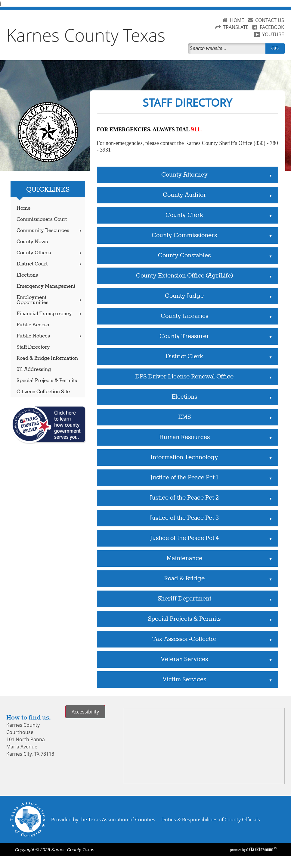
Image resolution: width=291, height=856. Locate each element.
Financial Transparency (50, 314)
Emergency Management (46, 286)
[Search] (228, 48)
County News (32, 242)
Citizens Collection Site (43, 392)
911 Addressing (34, 369)
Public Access (33, 325)
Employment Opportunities (50, 300)
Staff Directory (33, 347)
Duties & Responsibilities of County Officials (210, 819)
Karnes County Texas (86, 35)
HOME (237, 20)
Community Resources (50, 230)
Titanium (260, 849)
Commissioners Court (42, 219)
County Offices (50, 253)
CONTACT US (269, 20)
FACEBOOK (272, 27)
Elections (27, 275)
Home (23, 208)
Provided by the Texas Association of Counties (103, 819)
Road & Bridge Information (47, 358)
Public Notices (50, 336)
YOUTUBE (273, 34)
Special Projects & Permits (47, 381)
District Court (50, 264)
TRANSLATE (236, 27)
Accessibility (85, 711)
